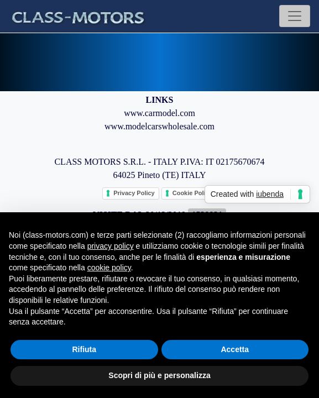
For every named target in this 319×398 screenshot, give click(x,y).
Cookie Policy (192, 193)
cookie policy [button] (109, 267)
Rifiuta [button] (84, 349)
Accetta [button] (235, 349)
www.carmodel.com (159, 113)
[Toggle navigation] (294, 16)
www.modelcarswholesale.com (159, 126)
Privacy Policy (134, 193)
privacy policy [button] (110, 246)
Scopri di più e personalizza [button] (159, 375)
